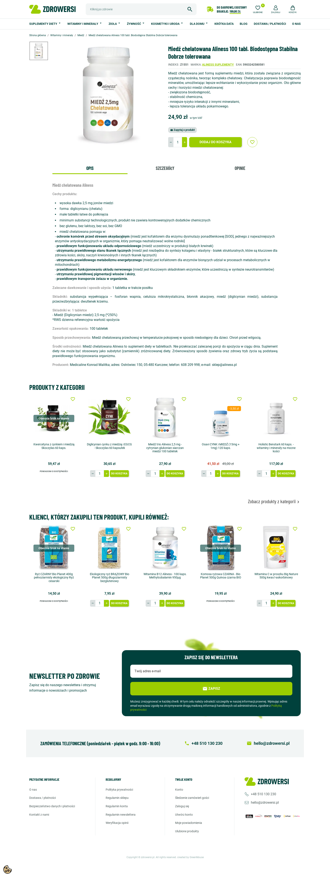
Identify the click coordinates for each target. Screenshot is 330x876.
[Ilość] (177, 142)
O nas (296, 23)
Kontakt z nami (39, 814)
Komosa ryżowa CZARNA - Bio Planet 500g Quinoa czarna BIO (220, 575)
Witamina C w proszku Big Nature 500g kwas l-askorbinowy (276, 575)
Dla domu (197, 23)
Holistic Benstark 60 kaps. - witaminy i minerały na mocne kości (276, 448)
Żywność (134, 23)
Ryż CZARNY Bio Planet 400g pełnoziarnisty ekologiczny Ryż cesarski (54, 577)
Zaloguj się (182, 806)
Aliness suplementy (218, 64)
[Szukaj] (141, 9)
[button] (275, 8)
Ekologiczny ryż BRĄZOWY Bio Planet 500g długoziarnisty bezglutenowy (109, 577)
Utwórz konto (184, 814)
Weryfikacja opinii (117, 822)
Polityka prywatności (119, 789)
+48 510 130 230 (263, 794)
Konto (179, 789)
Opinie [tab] (240, 168)
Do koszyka (119, 473)
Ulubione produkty (187, 831)
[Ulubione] (258, 8)
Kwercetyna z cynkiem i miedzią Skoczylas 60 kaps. (54, 446)
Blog (244, 23)
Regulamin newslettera (121, 814)
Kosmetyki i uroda (165, 23)
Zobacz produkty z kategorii (274, 501)
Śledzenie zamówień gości (192, 797)
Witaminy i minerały (83, 23)
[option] (42, 50)
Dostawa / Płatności (270, 23)
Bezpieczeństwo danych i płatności (52, 806)
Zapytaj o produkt (182, 129)
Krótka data (224, 23)
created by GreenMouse (190, 857)
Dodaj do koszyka (216, 142)
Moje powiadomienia (188, 822)
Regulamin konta (117, 806)
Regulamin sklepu (117, 797)
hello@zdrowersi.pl (265, 803)
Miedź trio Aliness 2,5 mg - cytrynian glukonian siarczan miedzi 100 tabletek (165, 448)
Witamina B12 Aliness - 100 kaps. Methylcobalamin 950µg (165, 575)
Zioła (113, 23)
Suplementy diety (43, 23)
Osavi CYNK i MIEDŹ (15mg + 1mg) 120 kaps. (221, 446)
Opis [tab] (90, 168)
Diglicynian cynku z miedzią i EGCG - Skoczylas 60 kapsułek (109, 446)
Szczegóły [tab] (165, 168)
